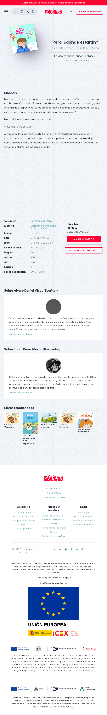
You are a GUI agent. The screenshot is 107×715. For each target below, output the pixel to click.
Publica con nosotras (89, 11)
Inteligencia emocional (44, 226)
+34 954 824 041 (53, 489)
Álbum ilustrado (39, 228)
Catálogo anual (23, 529)
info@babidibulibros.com (53, 498)
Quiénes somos (23, 513)
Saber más (79, 3)
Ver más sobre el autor (21, 334)
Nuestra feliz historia (23, 516)
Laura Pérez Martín (87, 48)
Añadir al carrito (83, 239)
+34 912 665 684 (53, 493)
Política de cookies (83, 516)
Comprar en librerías (83, 250)
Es (68, 11)
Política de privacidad (83, 525)
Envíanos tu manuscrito (53, 516)
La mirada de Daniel (42, 221)
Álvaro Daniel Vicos (63, 48)
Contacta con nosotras (53, 536)
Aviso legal (83, 513)
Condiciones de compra (83, 521)
